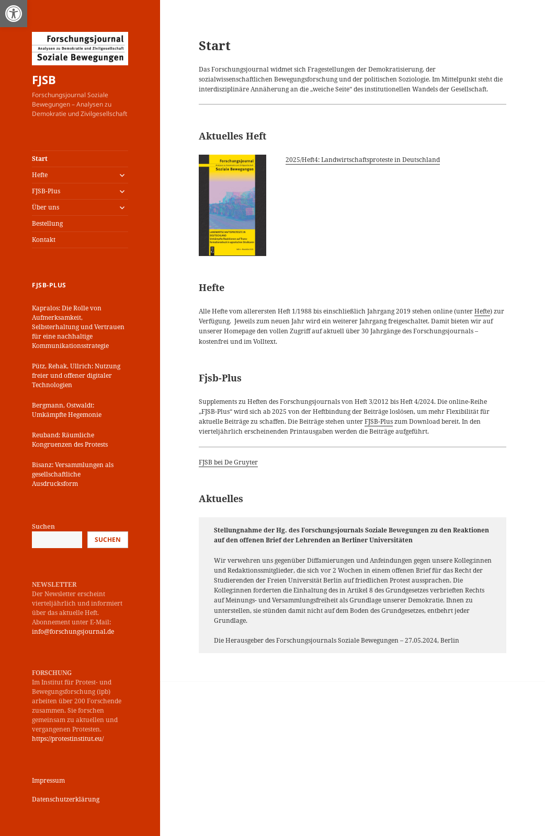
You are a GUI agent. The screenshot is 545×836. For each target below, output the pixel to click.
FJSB (44, 79)
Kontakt (43, 239)
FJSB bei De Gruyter (228, 462)
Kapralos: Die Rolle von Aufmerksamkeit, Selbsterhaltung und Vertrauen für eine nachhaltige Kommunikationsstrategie (78, 327)
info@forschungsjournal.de (73, 631)
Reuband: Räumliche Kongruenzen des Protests (70, 440)
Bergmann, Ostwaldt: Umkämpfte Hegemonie (66, 410)
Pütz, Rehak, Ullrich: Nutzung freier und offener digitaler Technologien (76, 375)
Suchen (43, 526)
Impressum (48, 780)
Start (40, 158)
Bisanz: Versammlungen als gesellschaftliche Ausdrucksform (72, 474)
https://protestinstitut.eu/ (68, 738)
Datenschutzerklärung (65, 799)
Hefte (40, 174)
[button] (13, 13)
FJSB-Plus (46, 191)
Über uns (45, 207)
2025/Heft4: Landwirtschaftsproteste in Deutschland (363, 159)
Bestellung (47, 223)
